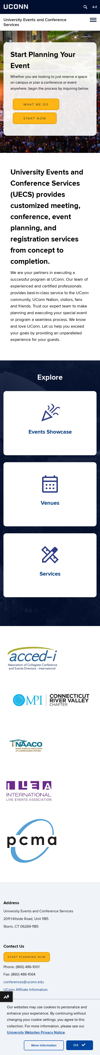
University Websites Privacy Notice (36, 1032)
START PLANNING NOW (27, 957)
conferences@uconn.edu (23, 982)
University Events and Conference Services (34, 22)
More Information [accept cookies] (43, 1045)
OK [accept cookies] (79, 1045)
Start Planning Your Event (42, 60)
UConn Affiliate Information (26, 989)
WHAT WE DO (36, 104)
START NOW (34, 118)
